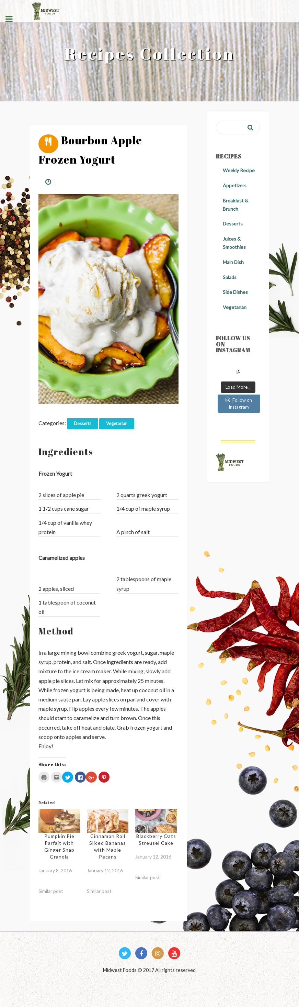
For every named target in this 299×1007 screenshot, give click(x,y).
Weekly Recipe (239, 170)
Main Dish (233, 262)
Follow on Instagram (239, 403)
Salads (230, 277)
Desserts (82, 423)
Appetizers (234, 185)
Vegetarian (116, 423)
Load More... (238, 387)
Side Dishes (235, 292)
